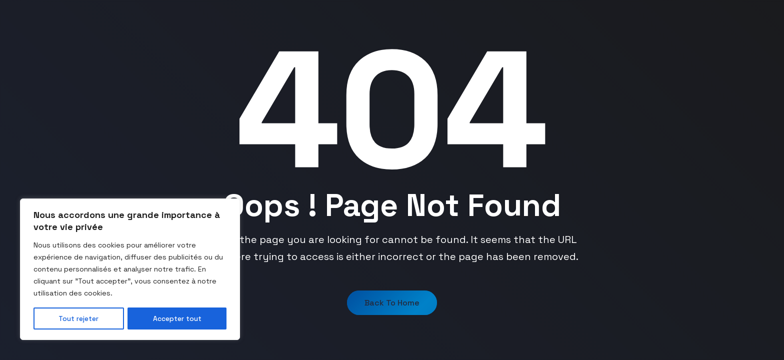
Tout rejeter (78, 318)
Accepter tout (177, 318)
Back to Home (392, 303)
